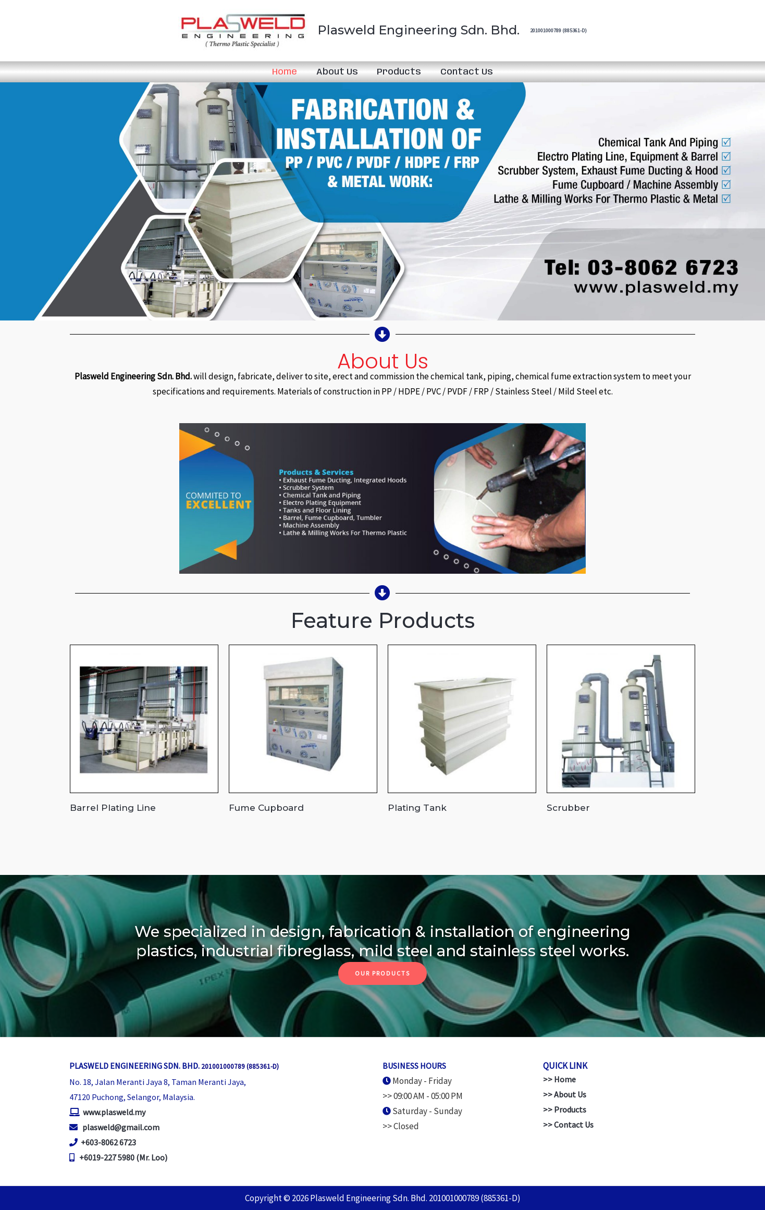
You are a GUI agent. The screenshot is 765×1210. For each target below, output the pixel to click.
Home (286, 72)
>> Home (559, 1079)
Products (398, 72)
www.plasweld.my (113, 1112)
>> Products (564, 1109)
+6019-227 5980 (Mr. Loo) (123, 1157)
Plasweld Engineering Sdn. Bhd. (418, 30)
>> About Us (564, 1094)
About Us (338, 72)
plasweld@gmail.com (120, 1127)
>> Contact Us (568, 1124)
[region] (382, 200)
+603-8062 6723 (108, 1142)
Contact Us (464, 72)
